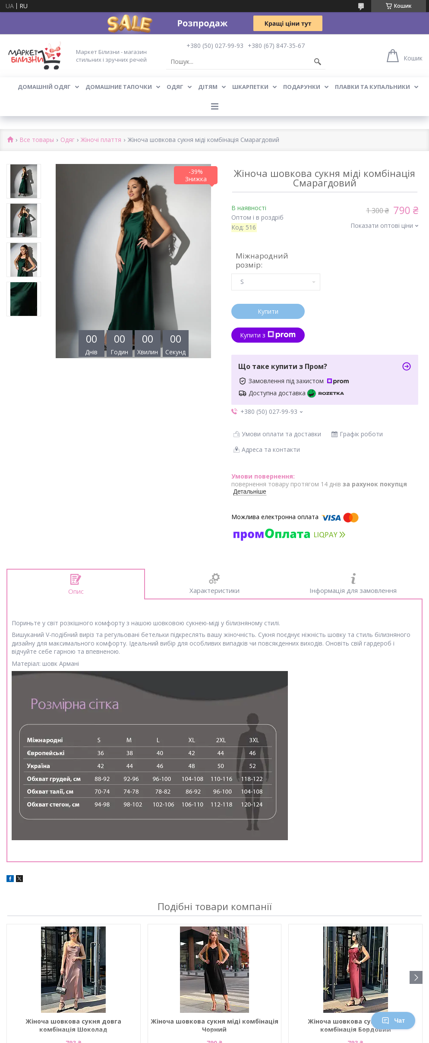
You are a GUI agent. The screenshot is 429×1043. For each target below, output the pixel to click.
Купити (268, 311)
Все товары (36, 140)
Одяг (175, 87)
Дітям (208, 87)
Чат (393, 1020)
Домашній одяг (44, 87)
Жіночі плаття (101, 140)
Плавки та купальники (372, 87)
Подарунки (301, 87)
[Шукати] (317, 61)
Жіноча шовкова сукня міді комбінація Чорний (214, 1025)
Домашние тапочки (118, 87)
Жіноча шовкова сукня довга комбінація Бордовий (356, 1025)
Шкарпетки (250, 87)
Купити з (268, 335)
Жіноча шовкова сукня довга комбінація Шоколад (73, 1025)
